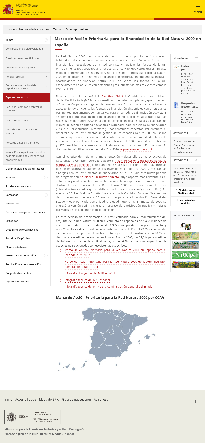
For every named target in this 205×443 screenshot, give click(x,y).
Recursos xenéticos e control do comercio (24, 108)
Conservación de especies (20, 67)
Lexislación (12, 221)
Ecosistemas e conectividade (22, 58)
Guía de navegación (76, 399)
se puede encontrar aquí (136, 149)
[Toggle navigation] (196, 9)
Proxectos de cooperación (21, 255)
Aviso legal (101, 399)
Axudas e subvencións (18, 186)
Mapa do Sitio (49, 399)
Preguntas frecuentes (18, 273)
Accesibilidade (25, 399)
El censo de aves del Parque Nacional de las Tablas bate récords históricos (184, 147)
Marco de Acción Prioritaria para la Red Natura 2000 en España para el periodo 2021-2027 (115, 252)
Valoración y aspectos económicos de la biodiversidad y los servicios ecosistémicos (25, 155)
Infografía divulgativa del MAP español (90, 273)
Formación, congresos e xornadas (25, 212)
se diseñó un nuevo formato (99, 177)
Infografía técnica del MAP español (87, 280)
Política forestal (15, 76)
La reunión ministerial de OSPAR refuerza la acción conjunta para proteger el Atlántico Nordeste (185, 175)
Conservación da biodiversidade (24, 48)
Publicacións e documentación (23, 264)
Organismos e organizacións (22, 229)
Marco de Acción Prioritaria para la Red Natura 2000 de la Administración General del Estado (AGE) (115, 264)
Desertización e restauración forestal (22, 131)
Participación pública (18, 238)
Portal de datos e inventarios (22, 142)
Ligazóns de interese (17, 281)
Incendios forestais (17, 120)
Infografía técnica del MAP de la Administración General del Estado (108, 286)
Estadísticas (12, 203)
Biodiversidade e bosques (34, 29)
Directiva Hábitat (112, 96)
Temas (57, 29)
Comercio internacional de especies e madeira (21, 86)
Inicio (8, 399)
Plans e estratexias (16, 247)
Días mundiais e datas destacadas (25, 168)
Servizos (10, 177)
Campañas (12, 194)
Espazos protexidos (76, 29)
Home (11, 29)
